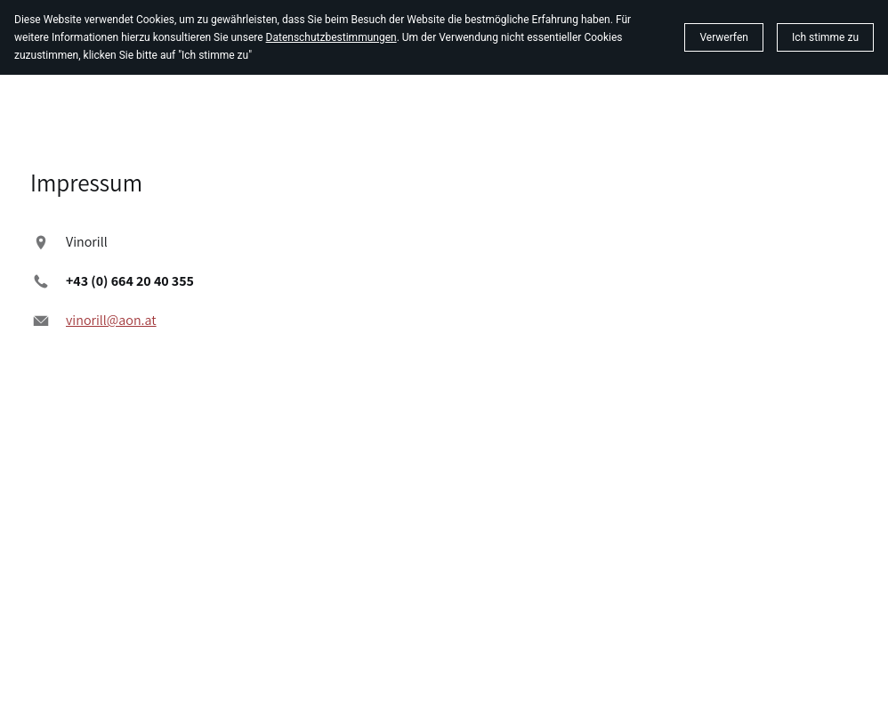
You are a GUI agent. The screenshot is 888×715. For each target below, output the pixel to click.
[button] (825, 37)
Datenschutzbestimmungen (331, 37)
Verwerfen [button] (723, 37)
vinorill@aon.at (111, 320)
